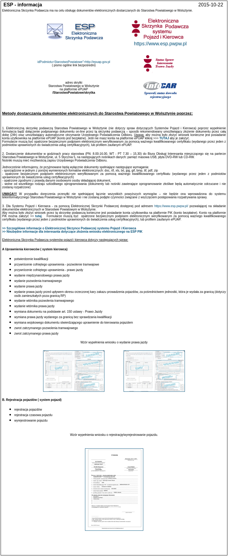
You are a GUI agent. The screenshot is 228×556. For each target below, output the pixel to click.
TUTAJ (164, 138)
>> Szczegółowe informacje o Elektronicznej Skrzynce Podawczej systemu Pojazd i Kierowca (69, 228)
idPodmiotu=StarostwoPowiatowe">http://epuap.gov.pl (73, 62)
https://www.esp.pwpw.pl (160, 43)
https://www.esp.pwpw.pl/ (171, 206)
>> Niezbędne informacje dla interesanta (31, 231)
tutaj (38, 216)
